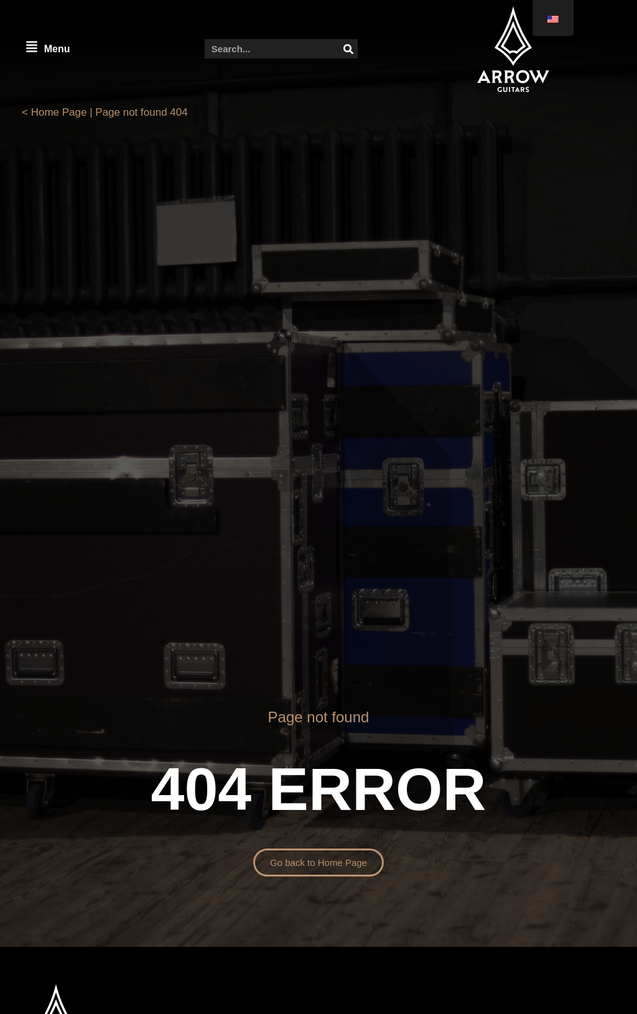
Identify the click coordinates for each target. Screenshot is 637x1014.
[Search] (348, 48)
